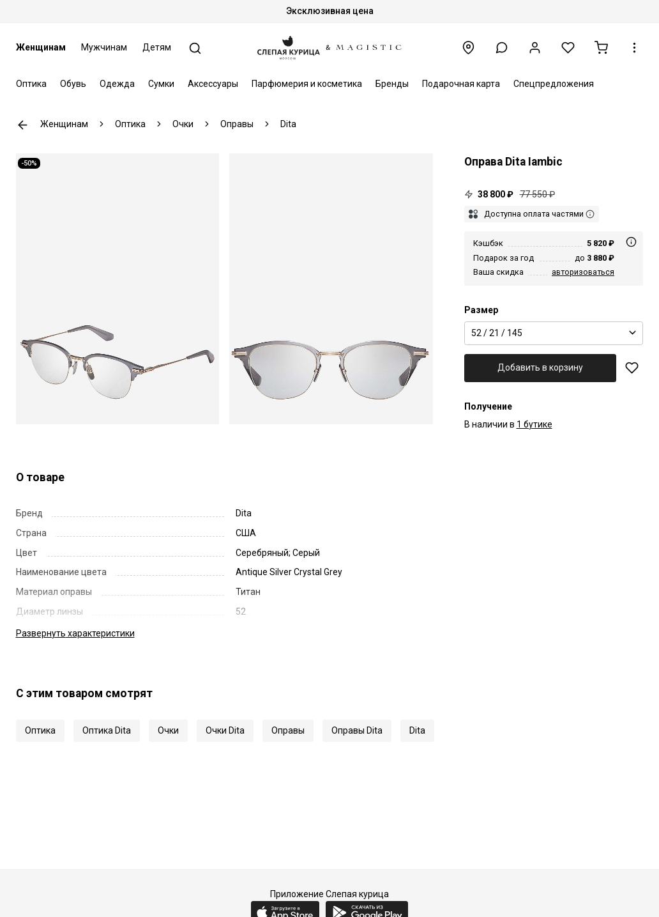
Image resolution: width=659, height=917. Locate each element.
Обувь (73, 84)
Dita (417, 730)
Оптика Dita (106, 730)
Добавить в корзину (540, 367)
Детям (156, 47)
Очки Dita (225, 730)
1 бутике (534, 424)
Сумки (161, 84)
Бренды (392, 84)
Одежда (117, 84)
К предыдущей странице (22, 125)
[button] (501, 47)
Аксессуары (213, 84)
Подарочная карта (461, 84)
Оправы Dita (357, 730)
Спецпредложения (553, 84)
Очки (168, 730)
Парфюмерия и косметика (307, 84)
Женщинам (41, 47)
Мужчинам (104, 47)
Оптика (31, 84)
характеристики (75, 633)
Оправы (288, 730)
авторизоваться (583, 272)
